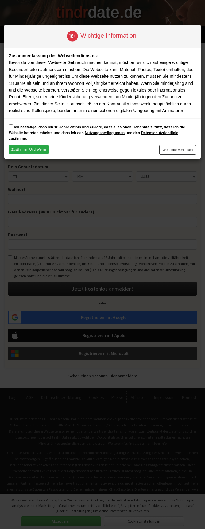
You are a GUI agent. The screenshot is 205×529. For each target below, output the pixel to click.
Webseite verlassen (178, 150)
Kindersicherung (74, 96)
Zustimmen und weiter (28, 149)
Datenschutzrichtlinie (159, 133)
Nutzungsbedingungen (105, 133)
